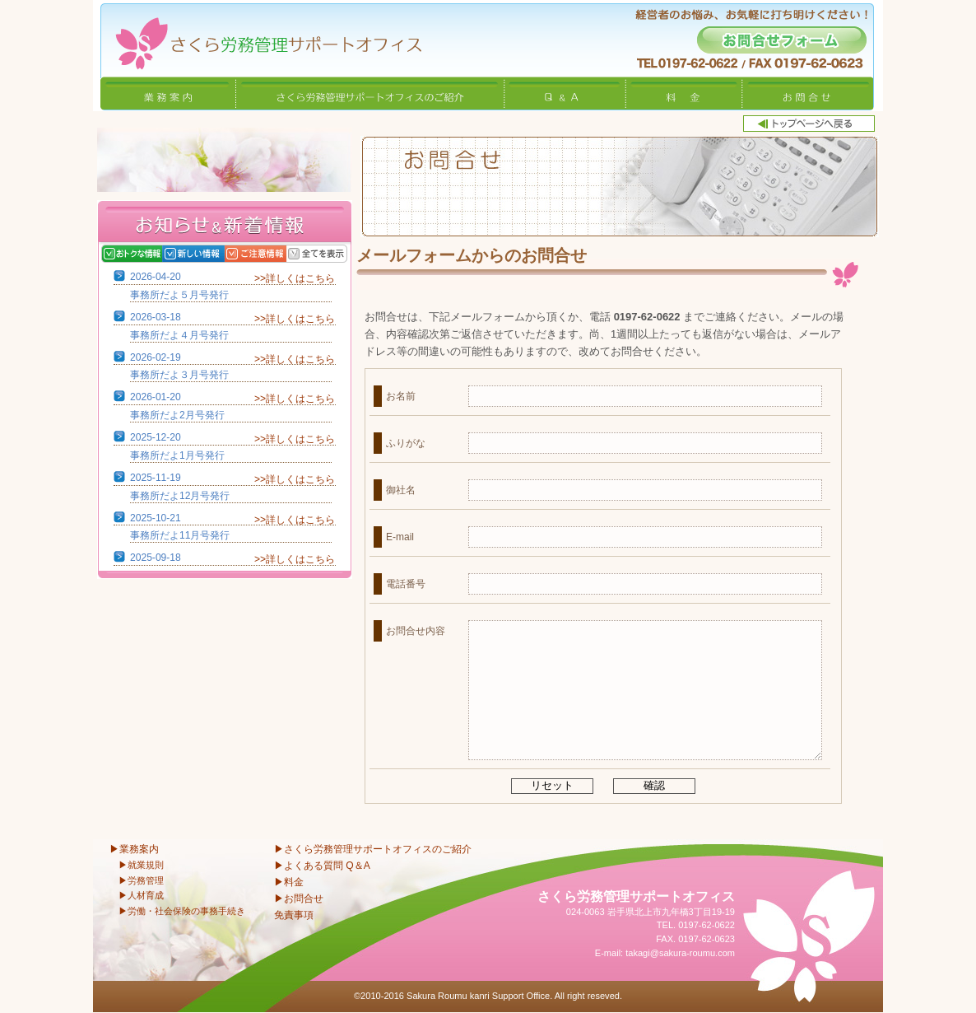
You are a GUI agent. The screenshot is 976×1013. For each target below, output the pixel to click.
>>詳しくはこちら (294, 278)
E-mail (400, 537)
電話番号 (405, 584)
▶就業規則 (141, 865)
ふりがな (405, 443)
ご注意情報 (255, 253)
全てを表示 (317, 253)
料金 (684, 93)
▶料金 (289, 882)
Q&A (565, 93)
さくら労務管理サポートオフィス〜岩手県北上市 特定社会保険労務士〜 (257, 38)
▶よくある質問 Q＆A (322, 865)
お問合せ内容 (415, 631)
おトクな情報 (132, 253)
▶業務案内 (134, 849)
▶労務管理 (141, 880)
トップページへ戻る (809, 123)
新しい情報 (194, 253)
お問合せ (807, 93)
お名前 (401, 396)
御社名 (401, 490)
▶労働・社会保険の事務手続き (182, 911)
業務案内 (168, 93)
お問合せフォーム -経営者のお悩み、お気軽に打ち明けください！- (782, 40)
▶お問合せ (298, 898)
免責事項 (294, 915)
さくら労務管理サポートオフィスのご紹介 (370, 93)
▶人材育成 (141, 895)
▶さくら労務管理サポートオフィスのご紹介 (373, 849)
